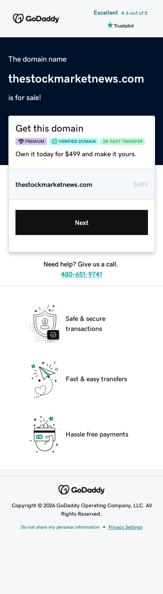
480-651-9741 (81, 274)
